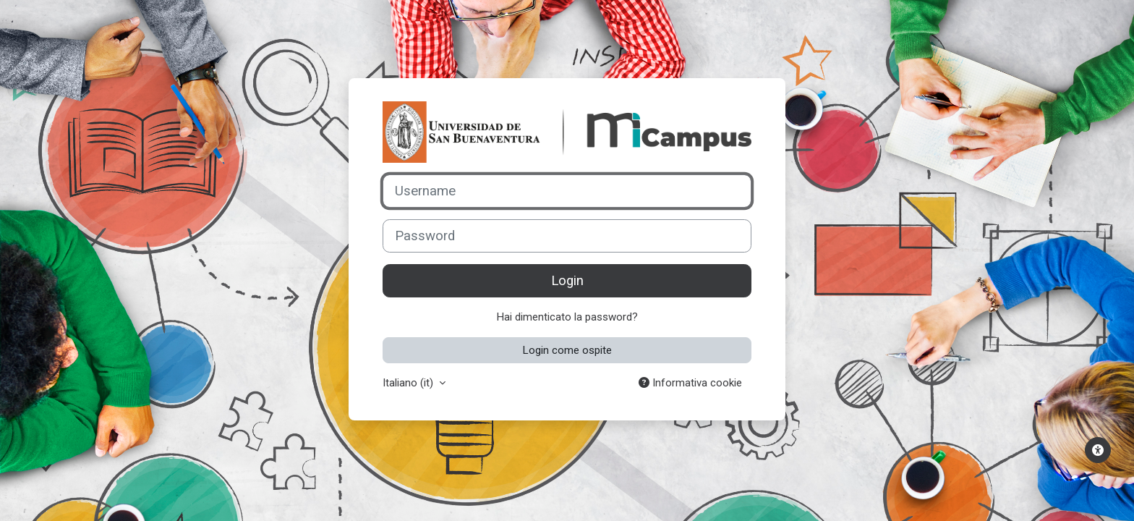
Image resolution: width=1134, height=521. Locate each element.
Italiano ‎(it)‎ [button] (409, 382)
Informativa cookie (690, 382)
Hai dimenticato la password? (567, 316)
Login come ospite (567, 350)
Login (567, 281)
